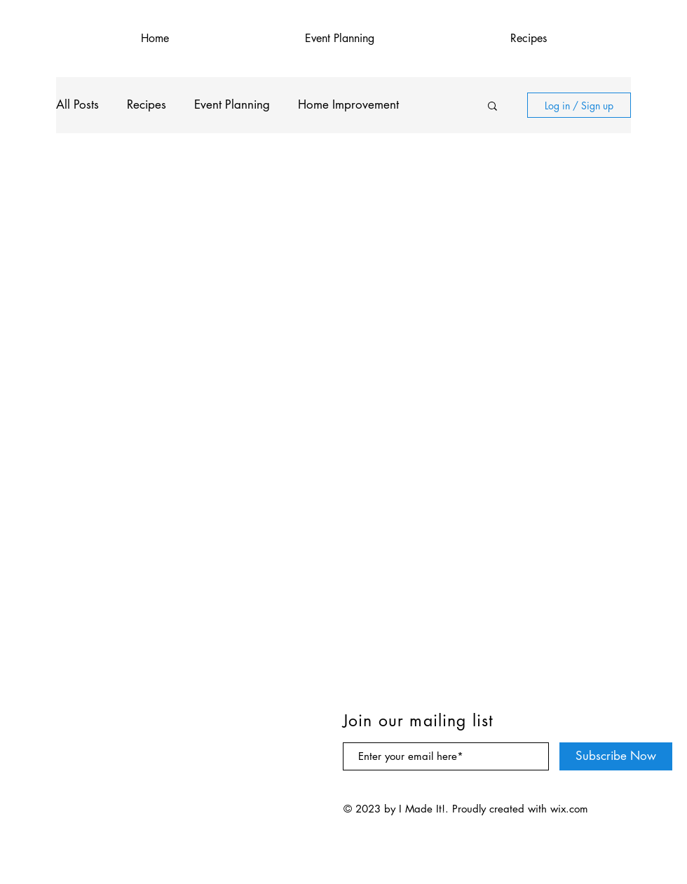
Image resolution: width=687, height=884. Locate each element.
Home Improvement (348, 104)
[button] (492, 107)
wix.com (569, 808)
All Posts (77, 104)
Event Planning (232, 104)
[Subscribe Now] (615, 756)
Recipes (146, 104)
